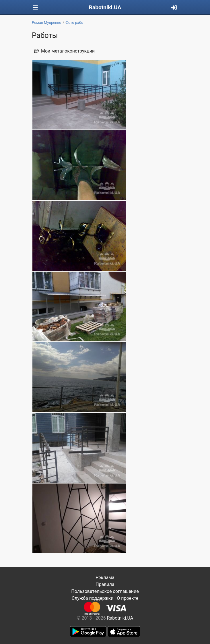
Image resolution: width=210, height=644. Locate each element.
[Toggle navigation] (35, 7)
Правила (105, 584)
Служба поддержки (93, 598)
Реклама (105, 577)
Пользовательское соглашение (105, 591)
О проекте (127, 598)
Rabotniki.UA (105, 7)
